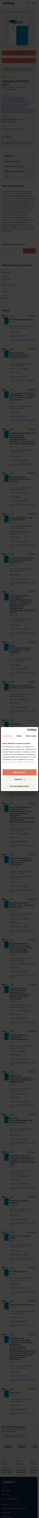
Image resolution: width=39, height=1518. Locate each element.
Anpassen (19, 779)
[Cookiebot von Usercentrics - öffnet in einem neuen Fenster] (28, 730)
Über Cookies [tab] (31, 736)
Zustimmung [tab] (7, 736)
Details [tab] (19, 736)
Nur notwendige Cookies (19, 786)
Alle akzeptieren (19, 772)
